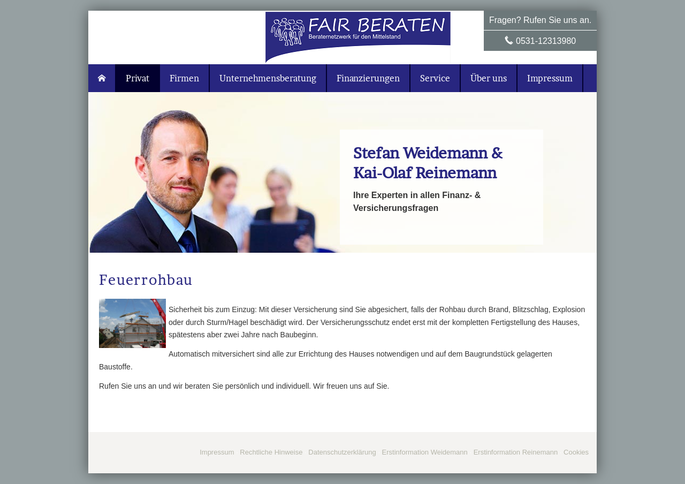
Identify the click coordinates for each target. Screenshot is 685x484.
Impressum (217, 452)
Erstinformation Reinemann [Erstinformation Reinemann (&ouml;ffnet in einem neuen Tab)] (516, 452)
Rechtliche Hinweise (271, 452)
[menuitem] (102, 78)
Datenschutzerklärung (342, 452)
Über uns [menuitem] (488, 78)
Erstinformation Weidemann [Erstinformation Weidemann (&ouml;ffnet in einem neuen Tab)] (425, 452)
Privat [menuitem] (137, 78)
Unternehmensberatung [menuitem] (267, 78)
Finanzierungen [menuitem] (368, 78)
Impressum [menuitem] (550, 78)
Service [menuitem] (435, 78)
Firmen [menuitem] (184, 78)
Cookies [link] (576, 452)
